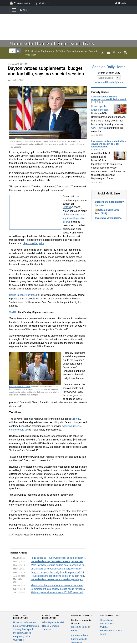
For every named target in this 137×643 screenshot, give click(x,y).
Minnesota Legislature (29, 3)
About (84, 51)
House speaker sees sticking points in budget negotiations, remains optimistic (72, 575)
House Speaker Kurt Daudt (23, 295)
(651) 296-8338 (79, 626)
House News (106, 620)
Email (74, 630)
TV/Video (60, 51)
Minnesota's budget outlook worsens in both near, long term (62, 585)
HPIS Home (27, 53)
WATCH (13, 312)
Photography (47, 51)
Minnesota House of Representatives (51, 43)
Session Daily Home (109, 67)
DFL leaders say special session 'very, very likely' (56, 568)
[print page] (125, 52)
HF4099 (67, 207)
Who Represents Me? (53, 622)
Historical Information (24, 622)
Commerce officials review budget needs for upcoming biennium (65, 589)
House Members (50, 625)
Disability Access (22, 632)
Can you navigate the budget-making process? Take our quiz (63, 572)
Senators (47, 629)
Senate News (107, 623)
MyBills (104, 626)
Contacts (93, 51)
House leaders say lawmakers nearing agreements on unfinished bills (68, 561)
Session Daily (35, 53)
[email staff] (119, 52)
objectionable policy (33, 243)
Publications (73, 51)
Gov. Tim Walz (98, 127)
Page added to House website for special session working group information (71, 557)
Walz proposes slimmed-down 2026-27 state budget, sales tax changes (69, 592)
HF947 (76, 418)
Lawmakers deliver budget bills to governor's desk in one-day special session (108, 144)
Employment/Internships (26, 625)
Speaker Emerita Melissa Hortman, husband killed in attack (109, 98)
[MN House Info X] (102, 52)
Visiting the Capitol (23, 629)
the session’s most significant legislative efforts (74, 218)
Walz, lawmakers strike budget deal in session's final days (61, 565)
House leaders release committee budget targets (57, 579)
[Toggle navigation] (14, 10)
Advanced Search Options (109, 82)
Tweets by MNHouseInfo (108, 218)
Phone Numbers (79, 635)
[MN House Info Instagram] (114, 52)
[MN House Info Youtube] (108, 52)
